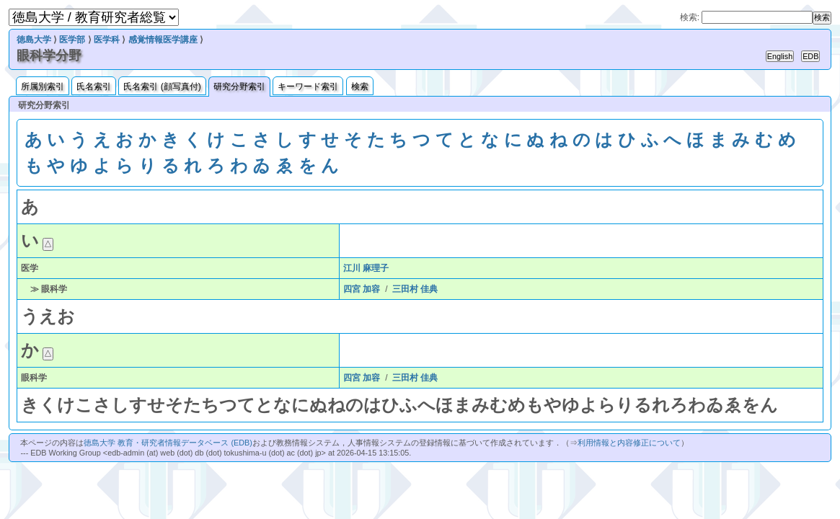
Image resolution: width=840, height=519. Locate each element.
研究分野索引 (239, 86)
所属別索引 (42, 86)
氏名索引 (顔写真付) (161, 86)
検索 (359, 86)
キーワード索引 (308, 86)
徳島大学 (34, 40)
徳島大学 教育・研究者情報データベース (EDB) (168, 442)
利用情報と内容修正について (629, 442)
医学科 (107, 40)
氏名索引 (93, 86)
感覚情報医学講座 (163, 40)
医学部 (72, 40)
